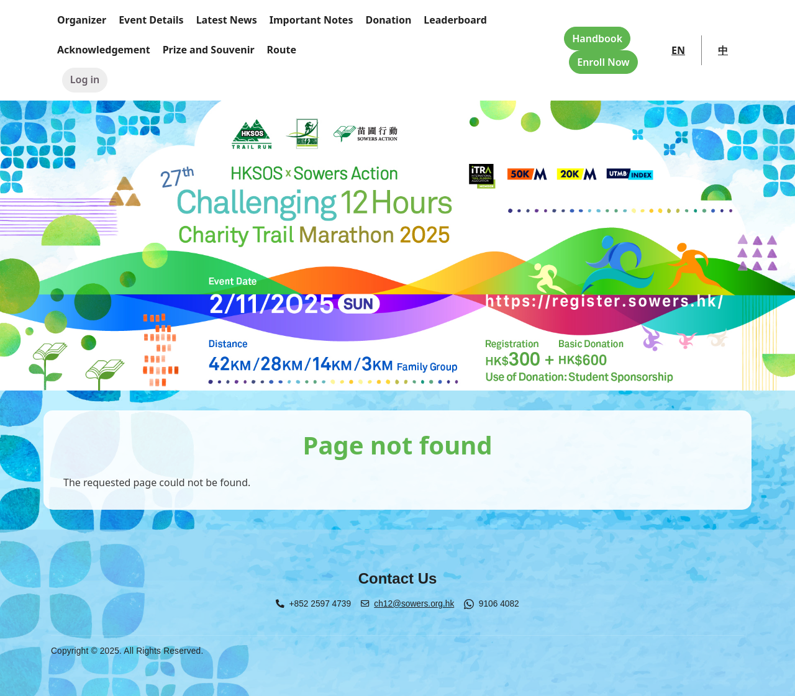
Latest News (226, 20)
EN (678, 50)
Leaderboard (455, 20)
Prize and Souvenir (209, 49)
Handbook (597, 38)
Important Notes (311, 20)
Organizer (81, 20)
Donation (388, 20)
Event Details (151, 20)
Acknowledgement (103, 49)
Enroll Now (603, 62)
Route (281, 49)
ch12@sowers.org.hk (414, 603)
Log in (85, 79)
